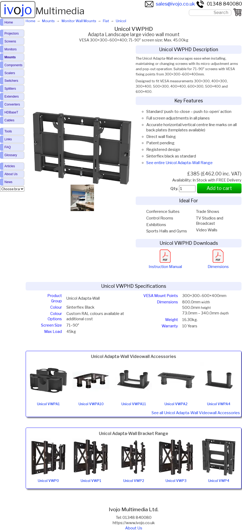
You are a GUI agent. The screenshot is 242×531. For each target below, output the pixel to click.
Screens (10, 41)
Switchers (11, 81)
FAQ (7, 147)
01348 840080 (219, 4)
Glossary (10, 155)
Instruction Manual (165, 264)
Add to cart (219, 188)
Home (8, 22)
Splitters (10, 88)
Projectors (11, 33)
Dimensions (218, 264)
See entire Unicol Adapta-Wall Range (179, 162)
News (8, 182)
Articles (9, 166)
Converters (12, 104)
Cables (9, 120)
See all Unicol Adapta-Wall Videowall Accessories (196, 412)
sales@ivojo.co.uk (170, 4)
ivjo (17, 9)
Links (8, 139)
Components (13, 65)
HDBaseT (11, 112)
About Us (133, 528)
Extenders (11, 96)
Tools (8, 131)
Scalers (9, 73)
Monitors (10, 49)
